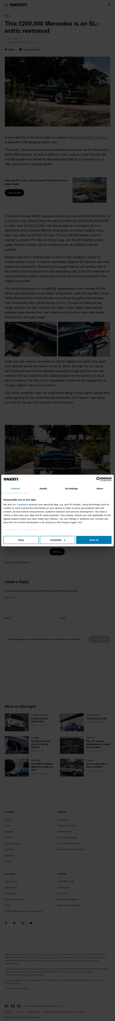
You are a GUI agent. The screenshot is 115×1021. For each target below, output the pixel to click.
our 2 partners (20, 504)
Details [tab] (43, 488)
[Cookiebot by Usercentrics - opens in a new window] (98, 479)
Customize (57, 540)
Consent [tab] (15, 488)
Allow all (94, 540)
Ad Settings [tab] (71, 488)
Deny (21, 540)
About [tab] (99, 488)
